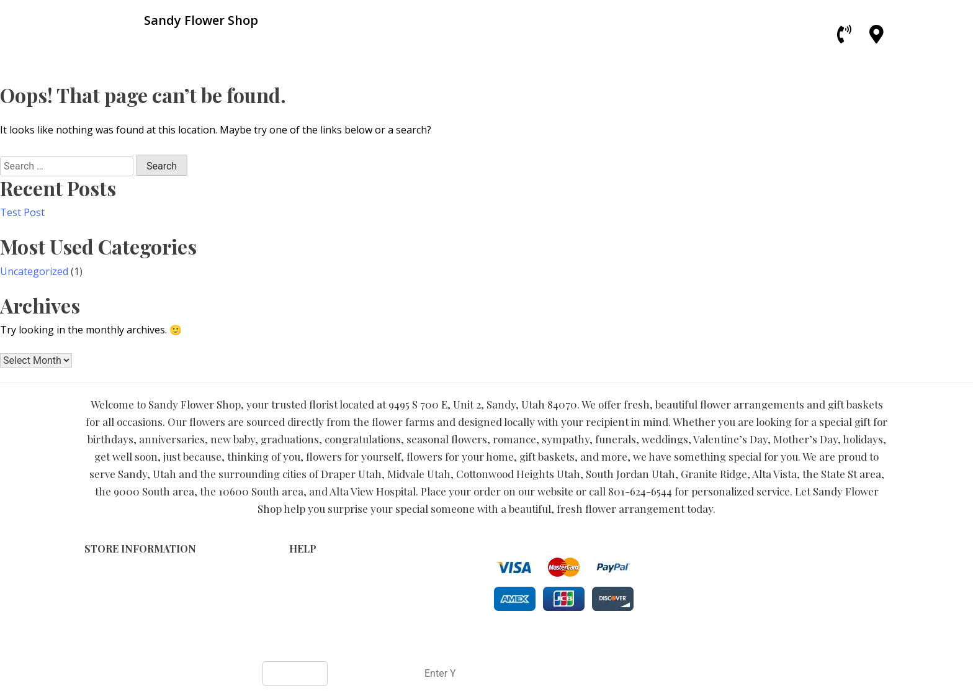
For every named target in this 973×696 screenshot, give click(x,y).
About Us (309, 613)
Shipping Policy (321, 600)
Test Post (22, 212)
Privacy (304, 587)
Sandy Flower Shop (442, 641)
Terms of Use (318, 574)
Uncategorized (34, 271)
